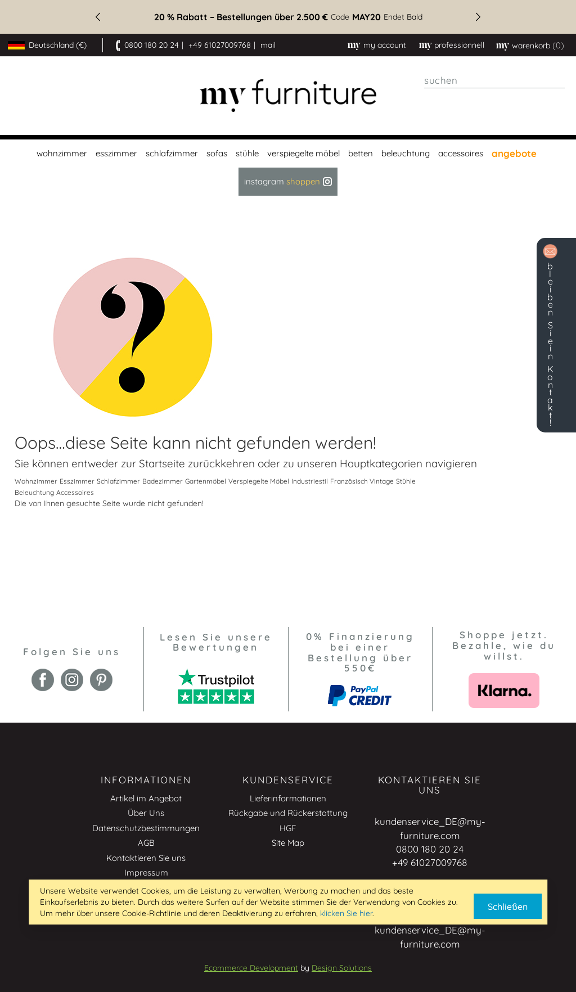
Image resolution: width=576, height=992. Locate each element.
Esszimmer (77, 481)
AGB (146, 842)
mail (268, 45)
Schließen (508, 906)
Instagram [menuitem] (288, 181)
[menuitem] (60, 153)
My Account (384, 45)
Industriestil (309, 481)
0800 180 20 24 (151, 45)
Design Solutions (342, 968)
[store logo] (288, 95)
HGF (288, 828)
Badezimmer (162, 481)
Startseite (162, 463)
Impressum (146, 872)
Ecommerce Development (251, 968)
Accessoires (75, 492)
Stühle (406, 481)
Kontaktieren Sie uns (146, 858)
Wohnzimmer (36, 481)
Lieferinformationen (288, 798)
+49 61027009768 (219, 45)
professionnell (459, 45)
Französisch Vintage (362, 481)
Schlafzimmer (118, 481)
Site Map (288, 842)
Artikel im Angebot (146, 798)
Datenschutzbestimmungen (146, 828)
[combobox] (494, 80)
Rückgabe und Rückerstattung (288, 813)
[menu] (288, 167)
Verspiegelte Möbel (258, 481)
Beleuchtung (34, 492)
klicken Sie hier (346, 913)
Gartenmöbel (205, 481)
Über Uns (146, 813)
